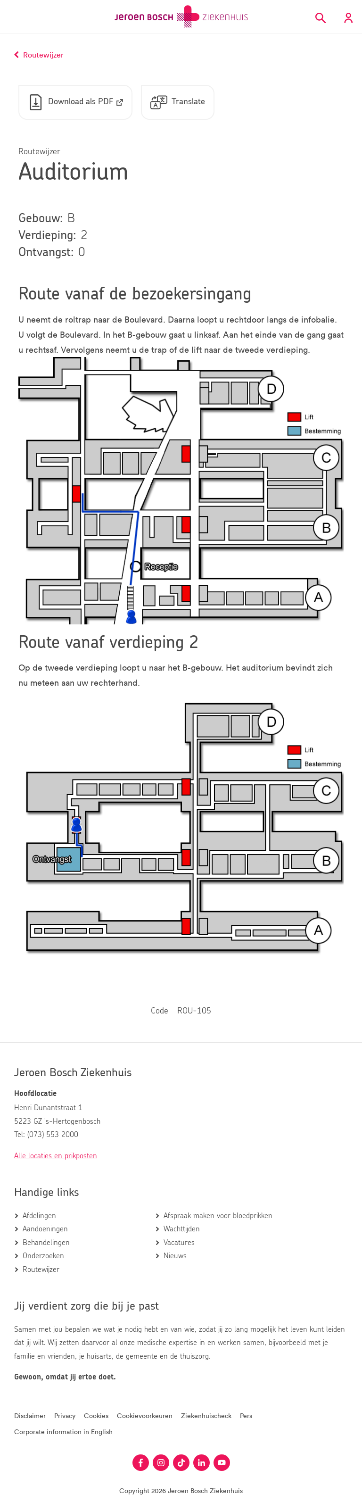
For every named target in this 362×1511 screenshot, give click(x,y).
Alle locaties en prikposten (55, 1156)
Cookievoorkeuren (145, 1415)
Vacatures (179, 1242)
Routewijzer (41, 1269)
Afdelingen (39, 1216)
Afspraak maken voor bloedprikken (218, 1216)
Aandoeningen (45, 1229)
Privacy (64, 1415)
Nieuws (175, 1256)
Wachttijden (182, 1229)
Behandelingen (46, 1242)
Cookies (96, 1415)
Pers (246, 1415)
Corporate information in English (63, 1431)
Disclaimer (30, 1415)
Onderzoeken (43, 1256)
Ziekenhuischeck (206, 1415)
